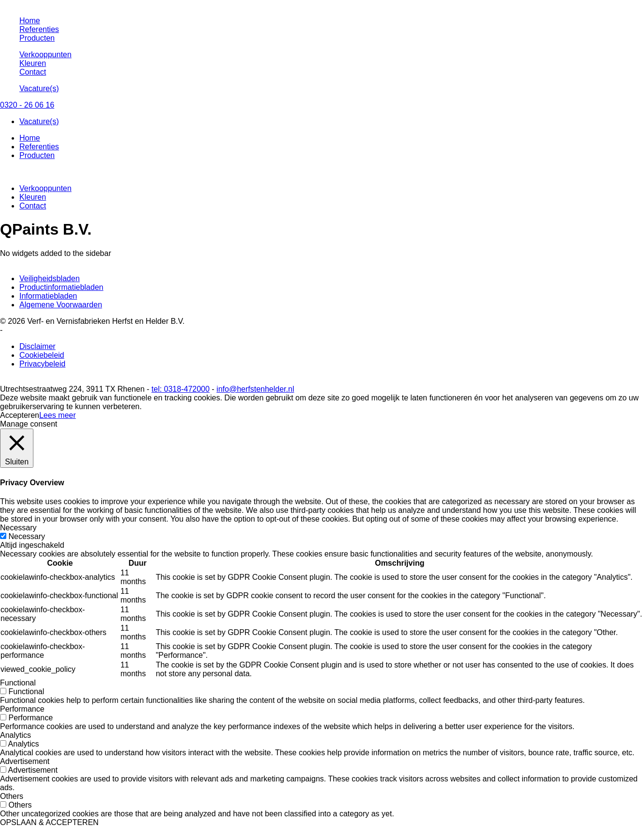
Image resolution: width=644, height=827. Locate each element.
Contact (32, 72)
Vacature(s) (39, 88)
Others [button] (11, 796)
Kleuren (32, 63)
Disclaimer (37, 346)
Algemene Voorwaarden (60, 305)
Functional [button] (18, 683)
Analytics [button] (15, 735)
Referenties (39, 29)
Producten (37, 38)
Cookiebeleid (41, 355)
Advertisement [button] (24, 761)
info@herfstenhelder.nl (255, 389)
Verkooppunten (45, 54)
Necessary (26, 536)
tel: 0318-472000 (181, 389)
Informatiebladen (48, 296)
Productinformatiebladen (61, 287)
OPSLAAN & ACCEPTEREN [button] (49, 822)
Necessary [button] (18, 528)
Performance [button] (22, 709)
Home (29, 20)
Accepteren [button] (19, 415)
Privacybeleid (42, 364)
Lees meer (57, 415)
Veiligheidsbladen (49, 278)
